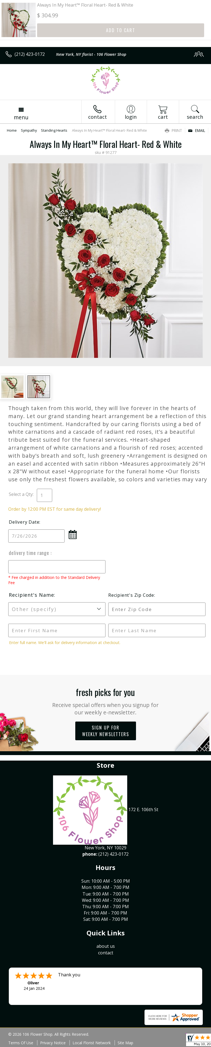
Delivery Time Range (30, 552)
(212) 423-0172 (30, 54)
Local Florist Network (92, 1042)
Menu (21, 117)
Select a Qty (21, 494)
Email (196, 130)
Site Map (125, 1042)
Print (173, 130)
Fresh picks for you (106, 701)
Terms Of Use (20, 1042)
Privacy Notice (53, 1042)
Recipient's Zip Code (131, 595)
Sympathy (29, 130)
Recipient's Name (31, 595)
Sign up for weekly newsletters (105, 730)
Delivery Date (24, 522)
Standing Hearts (54, 130)
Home (12, 130)
